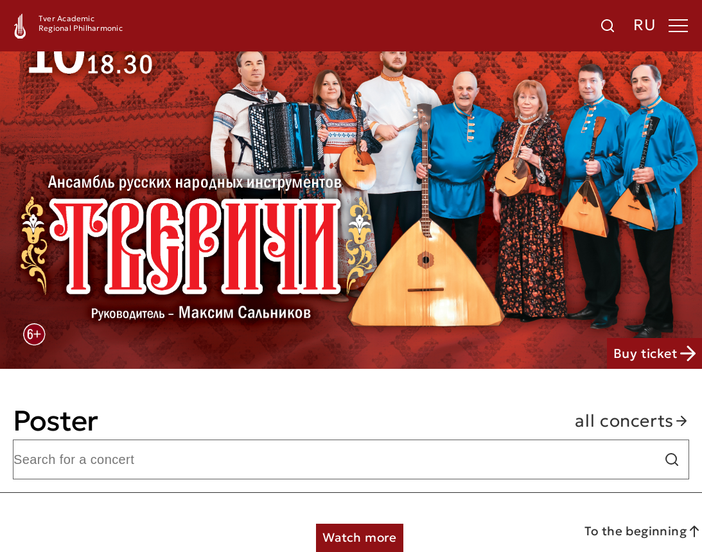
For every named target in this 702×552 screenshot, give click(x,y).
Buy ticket (654, 353)
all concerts (632, 421)
